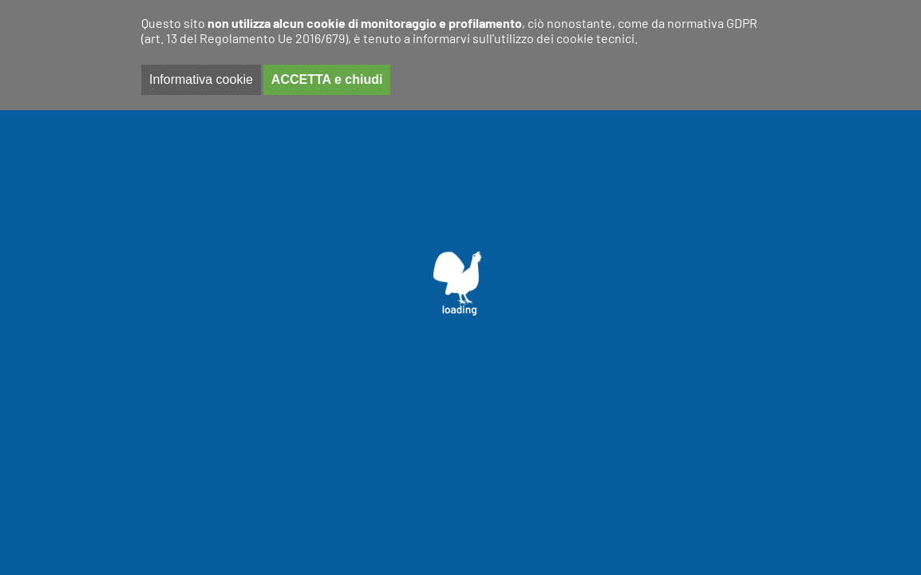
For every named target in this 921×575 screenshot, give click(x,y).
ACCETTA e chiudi (327, 79)
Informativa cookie (201, 79)
